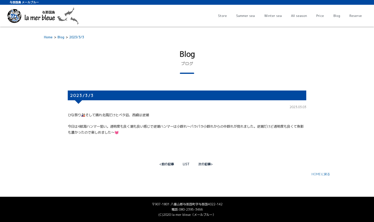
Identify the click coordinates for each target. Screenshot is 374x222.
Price (320, 16)
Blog (336, 16)
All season (299, 16)
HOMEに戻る (321, 174)
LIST (186, 164)
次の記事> (205, 164)
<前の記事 (166, 164)
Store (222, 16)
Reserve (355, 16)
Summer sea (245, 16)
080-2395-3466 (191, 209)
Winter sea (273, 16)
